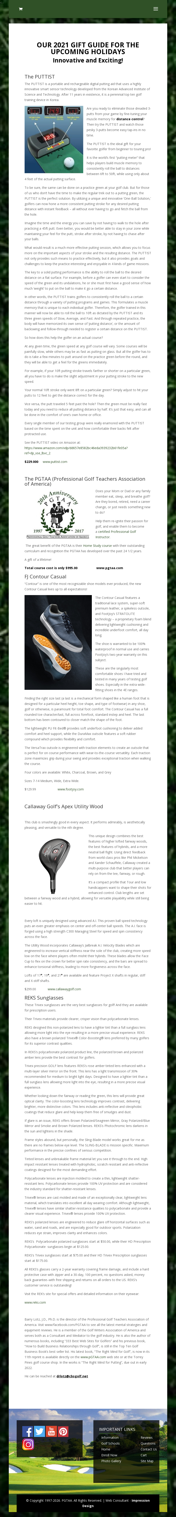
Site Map (147, 1461)
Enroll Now (109, 1455)
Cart (144, 1455)
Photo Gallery (111, 1461)
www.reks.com (35, 1302)
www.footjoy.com (71, 789)
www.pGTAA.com (93, 1357)
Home (105, 1449)
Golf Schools (110, 1443)
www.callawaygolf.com (64, 989)
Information (110, 1437)
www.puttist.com (55, 461)
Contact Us (149, 1449)
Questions (148, 1443)
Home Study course (97, 545)
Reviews (147, 1437)
